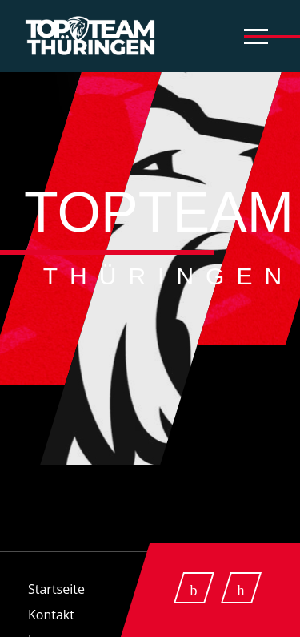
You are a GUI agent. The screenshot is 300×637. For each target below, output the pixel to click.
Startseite (56, 589)
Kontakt (51, 614)
